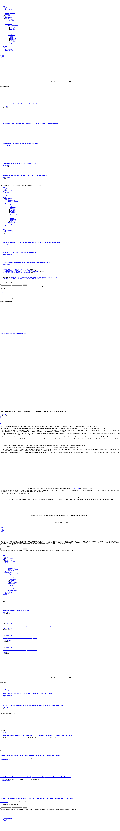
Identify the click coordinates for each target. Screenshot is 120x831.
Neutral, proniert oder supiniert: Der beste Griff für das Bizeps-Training (20, 143)
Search (13, 544)
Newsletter (7, 8)
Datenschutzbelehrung (7, 818)
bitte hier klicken (76, 488)
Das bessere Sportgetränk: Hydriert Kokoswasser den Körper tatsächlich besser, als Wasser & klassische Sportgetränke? (33, 277)
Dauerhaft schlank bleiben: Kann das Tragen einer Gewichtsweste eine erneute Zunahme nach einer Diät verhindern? (31, 242)
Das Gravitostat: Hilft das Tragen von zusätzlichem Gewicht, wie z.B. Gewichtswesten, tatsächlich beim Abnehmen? (36, 735)
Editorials (7, 23)
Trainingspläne (13, 38)
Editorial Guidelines (9, 9)
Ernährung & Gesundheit (10, 13)
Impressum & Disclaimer (8, 817)
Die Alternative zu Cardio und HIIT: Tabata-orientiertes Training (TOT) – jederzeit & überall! (30, 755)
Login (4, 48)
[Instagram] (2, 56)
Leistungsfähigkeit (14, 28)
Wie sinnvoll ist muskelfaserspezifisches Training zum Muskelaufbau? (20, 163)
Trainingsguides (13, 39)
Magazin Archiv (8, 24)
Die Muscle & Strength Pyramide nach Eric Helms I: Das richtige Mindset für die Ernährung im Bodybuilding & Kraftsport (33, 705)
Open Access (7, 18)
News (4, 10)
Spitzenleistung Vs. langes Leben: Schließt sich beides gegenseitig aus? (20, 252)
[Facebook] (2, 55)
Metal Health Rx (8, 12)
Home (4, 6)
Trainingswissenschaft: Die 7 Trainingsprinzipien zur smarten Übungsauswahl (18, 270)
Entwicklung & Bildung (12, 41)
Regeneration (12, 40)
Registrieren (5, 47)
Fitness (11, 36)
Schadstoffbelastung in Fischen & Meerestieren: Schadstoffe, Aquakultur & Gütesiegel (28, 278)
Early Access (7, 44)
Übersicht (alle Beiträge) (10, 17)
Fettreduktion (12, 26)
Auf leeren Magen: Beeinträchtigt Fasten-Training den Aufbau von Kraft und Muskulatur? (25, 175)
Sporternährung (13, 30)
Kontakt (4, 820)
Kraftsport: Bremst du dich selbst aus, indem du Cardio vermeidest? (16, 269)
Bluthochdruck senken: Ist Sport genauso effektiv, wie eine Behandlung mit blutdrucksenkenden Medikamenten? (35, 777)
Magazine (5, 46)
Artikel (4, 16)
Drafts (9, 42)
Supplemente (7, 14)
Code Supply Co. (44, 815)
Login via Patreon (8, 49)
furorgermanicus (6, 278)
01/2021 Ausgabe (59, 497)
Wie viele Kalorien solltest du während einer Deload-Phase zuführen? (20, 104)
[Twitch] (1, 57)
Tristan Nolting (3, 540)
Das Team (5, 819)
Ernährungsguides (13, 31)
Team (6, 7)
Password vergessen (9, 50)
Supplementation (11, 21)
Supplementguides (13, 33)
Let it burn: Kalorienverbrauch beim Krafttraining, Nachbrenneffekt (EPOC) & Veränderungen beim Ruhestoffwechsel (38, 798)
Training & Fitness (9, 15)
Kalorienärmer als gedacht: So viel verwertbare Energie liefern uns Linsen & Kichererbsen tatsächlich (28, 693)
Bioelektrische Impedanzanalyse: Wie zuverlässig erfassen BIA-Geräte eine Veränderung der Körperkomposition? (31, 123)
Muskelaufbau (13, 29)
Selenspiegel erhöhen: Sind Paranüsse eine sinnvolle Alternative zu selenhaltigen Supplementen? (26, 262)
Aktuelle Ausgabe (8, 43)
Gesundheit (12, 27)
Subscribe (25, 284)
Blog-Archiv (2, 713)
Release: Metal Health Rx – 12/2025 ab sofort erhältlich (16, 610)
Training (12, 37)
